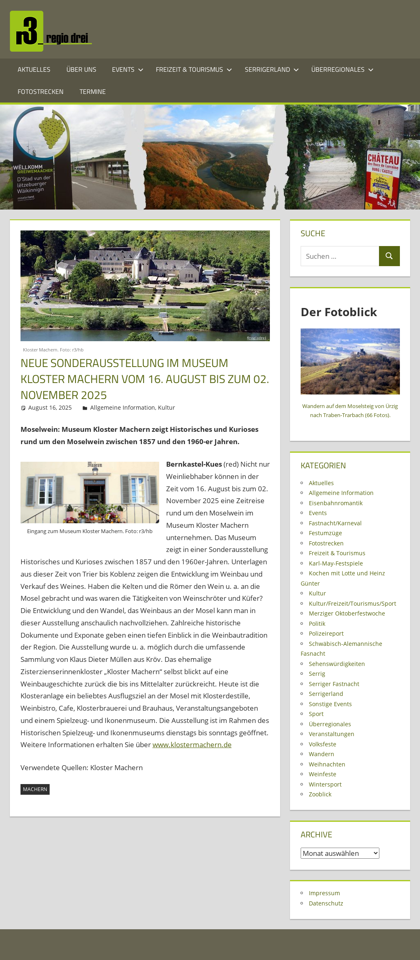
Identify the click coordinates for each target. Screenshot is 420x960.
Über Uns (81, 69)
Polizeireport (326, 633)
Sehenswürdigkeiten (337, 664)
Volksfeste (322, 744)
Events (128, 69)
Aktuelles (34, 69)
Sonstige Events (330, 704)
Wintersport (325, 784)
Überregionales (342, 69)
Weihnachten (327, 764)
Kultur (166, 407)
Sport (316, 714)
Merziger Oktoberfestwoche (347, 613)
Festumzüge (325, 533)
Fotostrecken (41, 91)
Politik (317, 623)
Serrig (317, 673)
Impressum (324, 893)
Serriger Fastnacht (334, 684)
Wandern (321, 754)
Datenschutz (326, 903)
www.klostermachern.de (192, 744)
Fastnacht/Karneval (335, 523)
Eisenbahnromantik (336, 503)
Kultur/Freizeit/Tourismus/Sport (352, 603)
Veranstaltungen (331, 734)
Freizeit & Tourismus (194, 69)
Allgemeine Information (122, 407)
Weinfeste (322, 774)
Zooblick (320, 794)
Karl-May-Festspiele (336, 563)
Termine (93, 91)
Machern (35, 789)
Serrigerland (272, 69)
